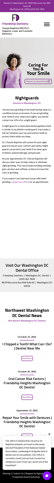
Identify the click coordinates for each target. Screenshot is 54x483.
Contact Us (18, 473)
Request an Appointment (38, 81)
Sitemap (7, 473)
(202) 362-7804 (37, 9)
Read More (27, 358)
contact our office (20, 181)
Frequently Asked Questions (26, 476)
